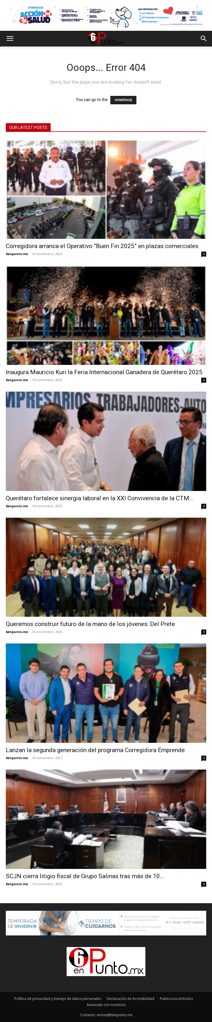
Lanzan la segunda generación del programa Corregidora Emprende (95, 750)
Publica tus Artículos (176, 998)
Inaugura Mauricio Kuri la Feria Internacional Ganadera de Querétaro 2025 (104, 372)
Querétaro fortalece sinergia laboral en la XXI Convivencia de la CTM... (99, 498)
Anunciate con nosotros (106, 1004)
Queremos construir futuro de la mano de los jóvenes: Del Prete (90, 624)
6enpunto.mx (17, 254)
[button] (10, 38)
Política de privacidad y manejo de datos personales (57, 998)
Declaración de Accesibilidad (130, 998)
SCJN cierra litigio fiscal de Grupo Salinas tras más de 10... (85, 876)
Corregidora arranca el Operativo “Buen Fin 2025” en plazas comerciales (102, 246)
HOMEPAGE (123, 100)
